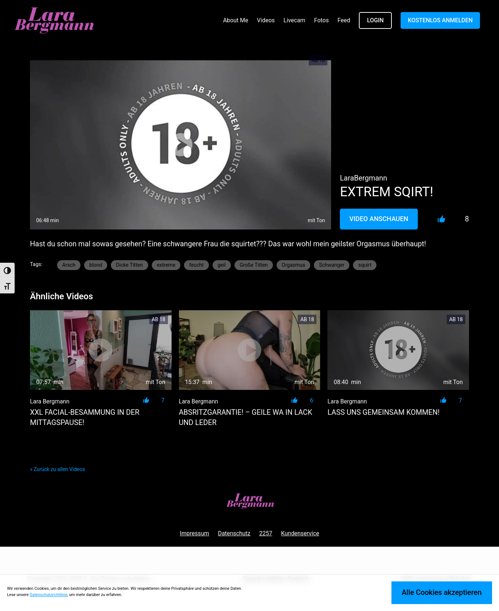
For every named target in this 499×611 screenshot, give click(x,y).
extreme (166, 265)
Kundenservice (300, 533)
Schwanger (331, 265)
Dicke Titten (129, 265)
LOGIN (375, 20)
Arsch (68, 265)
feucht (196, 265)
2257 (265, 533)
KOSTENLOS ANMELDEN (440, 20)
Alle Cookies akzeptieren (441, 592)
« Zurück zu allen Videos (57, 469)
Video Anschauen (378, 219)
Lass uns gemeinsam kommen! (383, 412)
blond (95, 265)
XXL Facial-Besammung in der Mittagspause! (84, 417)
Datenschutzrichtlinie (48, 594)
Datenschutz (234, 533)
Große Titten (254, 265)
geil (222, 265)
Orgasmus (293, 265)
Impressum (194, 533)
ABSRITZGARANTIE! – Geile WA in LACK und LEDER (245, 417)
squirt (364, 265)
